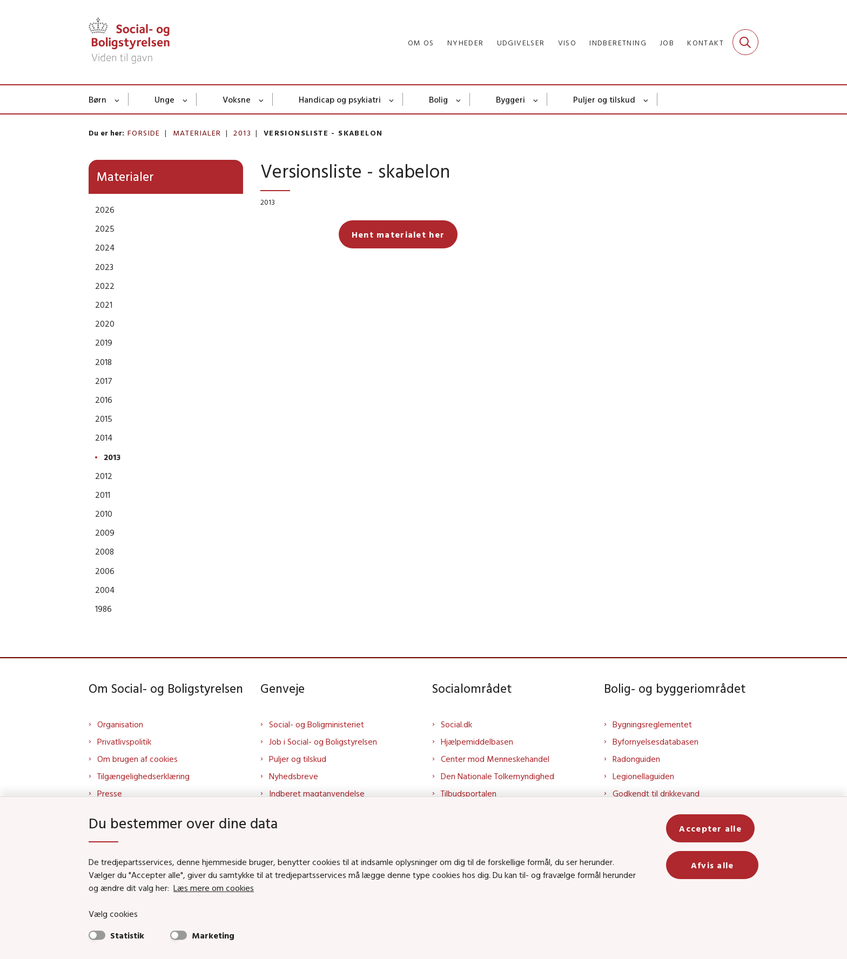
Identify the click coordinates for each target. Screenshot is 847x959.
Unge (164, 99)
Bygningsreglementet (652, 724)
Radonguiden (636, 758)
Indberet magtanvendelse (317, 793)
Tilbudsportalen (468, 793)
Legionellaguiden (643, 776)
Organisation (120, 724)
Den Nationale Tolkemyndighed (497, 776)
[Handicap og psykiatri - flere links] (392, 99)
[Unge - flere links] (185, 99)
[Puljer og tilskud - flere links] (646, 99)
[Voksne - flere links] (262, 99)
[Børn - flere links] (117, 99)
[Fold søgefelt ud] (745, 42)
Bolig (438, 99)
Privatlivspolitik (124, 741)
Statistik (127, 935)
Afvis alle (714, 865)
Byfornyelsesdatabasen (655, 741)
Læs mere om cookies (202, 887)
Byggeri (510, 99)
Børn (97, 99)
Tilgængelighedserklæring (143, 776)
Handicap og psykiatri (340, 99)
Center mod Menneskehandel (495, 758)
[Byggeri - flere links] (536, 99)
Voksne (237, 99)
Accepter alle (714, 828)
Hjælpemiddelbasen (477, 741)
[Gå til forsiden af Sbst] (129, 42)
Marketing (213, 935)
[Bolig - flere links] (459, 99)
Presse (109, 793)
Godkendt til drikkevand (656, 793)
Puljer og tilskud (604, 99)
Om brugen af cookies (137, 758)
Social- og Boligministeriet (316, 724)
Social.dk (456, 724)
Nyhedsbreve (293, 776)
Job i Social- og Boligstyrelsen (323, 741)
